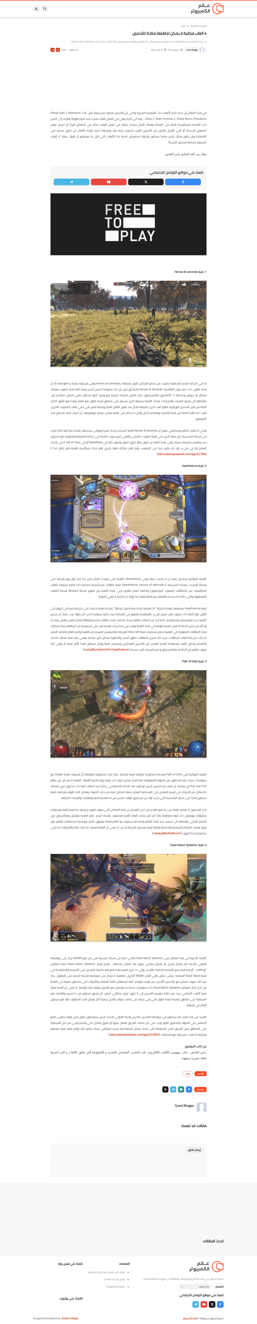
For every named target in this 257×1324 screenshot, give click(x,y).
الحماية (125, 9)
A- (52, 50)
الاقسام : (219, 1286)
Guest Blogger (192, 50)
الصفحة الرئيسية (199, 26)
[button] (189, 1089)
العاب (103, 9)
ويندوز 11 (150, 9)
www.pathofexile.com (167, 833)
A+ (58, 50)
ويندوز (162, 9)
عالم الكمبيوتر (190, 1318)
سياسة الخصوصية (118, 1286)
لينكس (114, 9)
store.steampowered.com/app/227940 (182, 454)
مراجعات (71, 9)
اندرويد (93, 9)
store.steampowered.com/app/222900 (134, 1034)
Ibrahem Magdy (69, 1318)
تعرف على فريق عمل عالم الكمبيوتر (109, 1272)
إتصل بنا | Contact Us (117, 1279)
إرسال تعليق (194, 1149)
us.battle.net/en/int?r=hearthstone (106, 649)
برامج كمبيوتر (176, 9)
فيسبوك (137, 9)
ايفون (82, 9)
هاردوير (59, 9)
